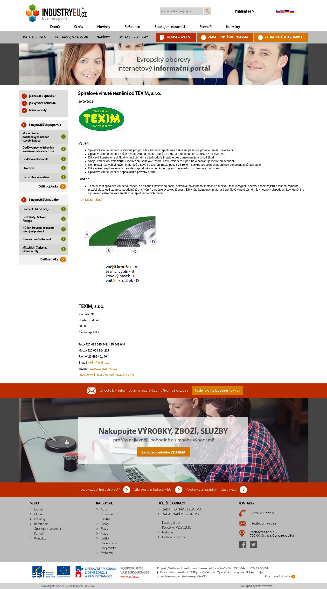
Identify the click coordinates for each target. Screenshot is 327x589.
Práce (104, 533)
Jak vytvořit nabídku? (38, 103)
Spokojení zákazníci (169, 27)
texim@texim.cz (98, 362)
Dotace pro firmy (133, 37)
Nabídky (103, 37)
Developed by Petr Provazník (255, 585)
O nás (78, 27)
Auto (104, 509)
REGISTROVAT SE (179, 37)
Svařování (107, 553)
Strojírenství (108, 548)
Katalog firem (35, 37)
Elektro (105, 519)
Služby (105, 538)
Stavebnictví (109, 543)
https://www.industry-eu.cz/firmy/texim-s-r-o (106, 374)
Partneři (206, 27)
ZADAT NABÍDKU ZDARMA (284, 37)
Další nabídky (54, 259)
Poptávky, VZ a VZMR (71, 37)
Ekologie (107, 514)
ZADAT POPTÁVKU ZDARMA (228, 37)
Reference (132, 27)
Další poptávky (53, 186)
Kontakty (233, 27)
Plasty (104, 529)
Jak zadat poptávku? (38, 96)
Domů (55, 27)
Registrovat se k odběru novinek (217, 390)
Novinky (103, 27)
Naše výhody (33, 110)
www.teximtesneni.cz (103, 368)
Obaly (105, 524)
